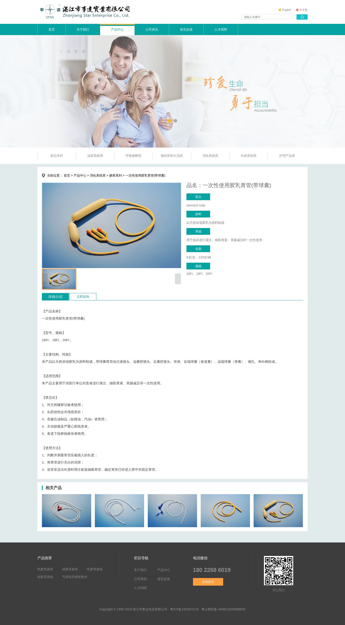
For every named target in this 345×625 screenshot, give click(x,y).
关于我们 (83, 29)
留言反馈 (186, 29)
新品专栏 (56, 155)
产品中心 (117, 29)
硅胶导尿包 (45, 576)
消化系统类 (210, 155)
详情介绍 (55, 297)
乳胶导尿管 (45, 569)
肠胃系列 (115, 175)
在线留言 (208, 582)
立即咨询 (83, 296)
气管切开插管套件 (74, 576)
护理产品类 (287, 155)
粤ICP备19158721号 (184, 609)
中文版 (302, 9)
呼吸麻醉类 (133, 155)
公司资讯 (151, 29)
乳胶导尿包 (95, 569)
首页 (51, 29)
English (285, 9)
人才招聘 (220, 29)
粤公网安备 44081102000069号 (223, 609)
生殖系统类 (248, 155)
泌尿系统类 (95, 155)
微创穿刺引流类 (172, 155)
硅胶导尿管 (70, 569)
